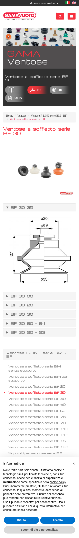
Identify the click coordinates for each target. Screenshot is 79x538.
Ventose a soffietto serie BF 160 (38, 447)
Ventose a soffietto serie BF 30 (37, 392)
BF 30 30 (21, 314)
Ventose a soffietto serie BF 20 (37, 386)
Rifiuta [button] (21, 520)
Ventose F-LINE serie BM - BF (49, 115)
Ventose (21, 115)
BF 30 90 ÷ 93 (27, 332)
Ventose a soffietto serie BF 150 (38, 441)
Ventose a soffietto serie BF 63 (37, 411)
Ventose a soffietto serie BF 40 (37, 399)
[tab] (39, 207)
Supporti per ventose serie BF (35, 453)
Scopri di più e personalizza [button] (39, 529)
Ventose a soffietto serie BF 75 (37, 417)
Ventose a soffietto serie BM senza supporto (34, 368)
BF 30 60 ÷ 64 (27, 323)
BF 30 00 (21, 296)
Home (9, 115)
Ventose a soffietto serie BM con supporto (38, 378)
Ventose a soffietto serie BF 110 (38, 429)
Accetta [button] (57, 520)
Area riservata (44, 3)
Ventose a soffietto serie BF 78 (37, 423)
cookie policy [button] (58, 482)
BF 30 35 (21, 207)
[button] (73, 463)
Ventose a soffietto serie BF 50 (37, 404)
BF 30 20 (21, 305)
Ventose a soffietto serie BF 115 (38, 435)
